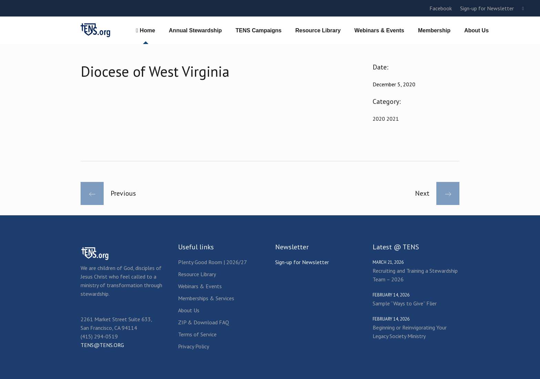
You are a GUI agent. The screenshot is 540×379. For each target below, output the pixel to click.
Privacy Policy (193, 346)
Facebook (440, 8)
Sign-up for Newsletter (487, 8)
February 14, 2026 (391, 295)
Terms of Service (197, 334)
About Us (188, 310)
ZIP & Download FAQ (203, 322)
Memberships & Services (206, 298)
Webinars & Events (200, 286)
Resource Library (197, 274)
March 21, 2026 (388, 262)
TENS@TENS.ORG (102, 345)
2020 (379, 118)
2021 (392, 118)
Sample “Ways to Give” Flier (405, 303)
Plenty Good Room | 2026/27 (212, 262)
